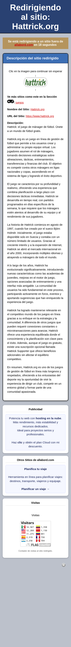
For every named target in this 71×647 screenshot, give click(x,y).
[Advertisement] (35, 611)
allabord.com (23, 44)
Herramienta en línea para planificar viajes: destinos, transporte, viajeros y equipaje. (35, 479)
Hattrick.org (37, 109)
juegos (20, 102)
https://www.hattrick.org (40, 116)
